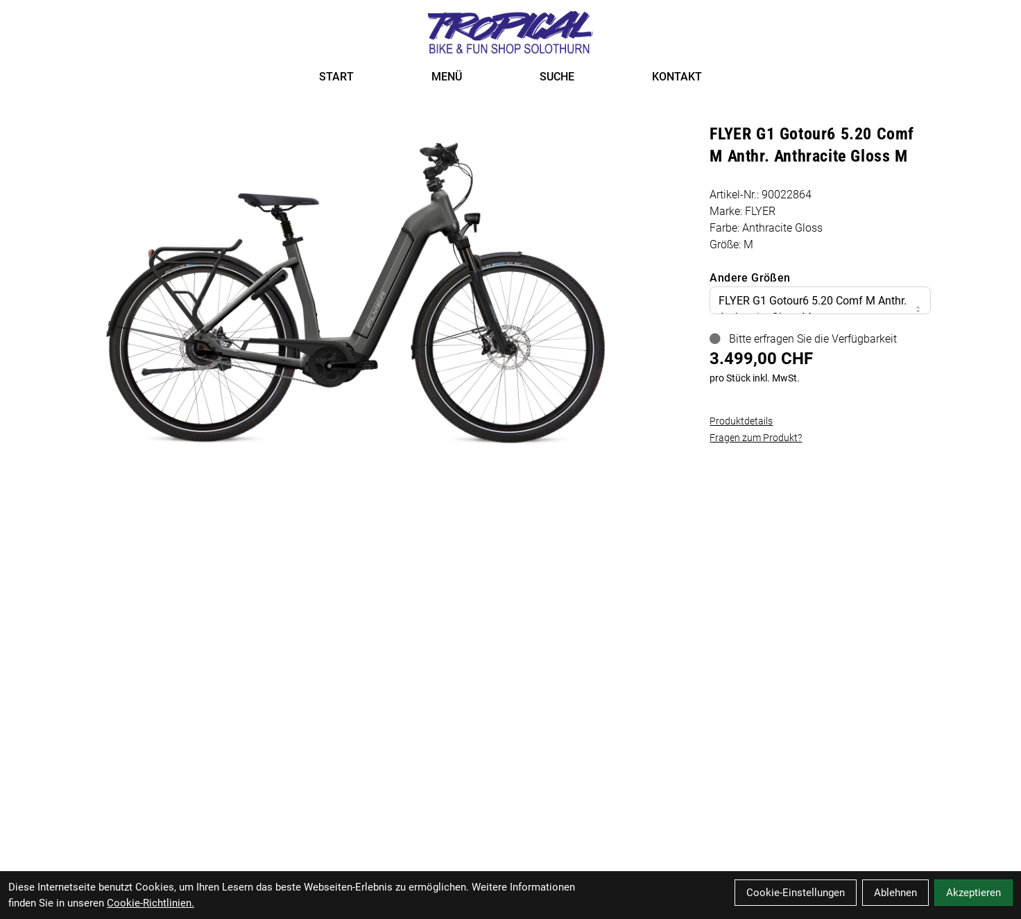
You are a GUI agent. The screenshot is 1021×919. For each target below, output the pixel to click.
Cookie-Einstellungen (795, 892)
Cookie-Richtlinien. (150, 903)
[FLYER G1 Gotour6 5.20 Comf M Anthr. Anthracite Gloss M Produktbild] (355, 287)
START (336, 76)
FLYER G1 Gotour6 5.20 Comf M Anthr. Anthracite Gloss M (820, 309)
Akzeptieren (973, 892)
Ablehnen (895, 892)
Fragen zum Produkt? (756, 437)
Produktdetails (741, 421)
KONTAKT (677, 76)
